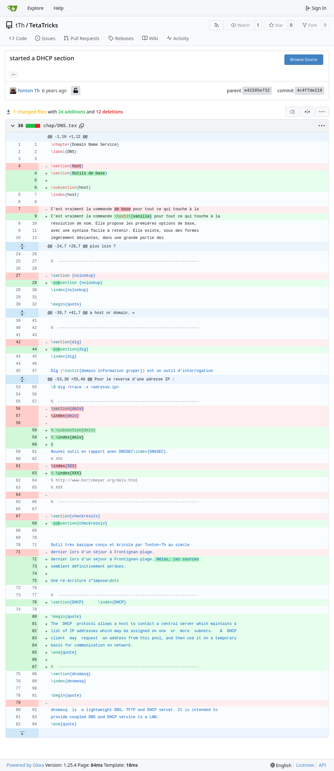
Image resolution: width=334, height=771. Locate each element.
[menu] (322, 112)
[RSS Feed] (216, 25)
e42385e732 (257, 90)
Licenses (305, 765)
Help (58, 8)
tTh (20, 25)
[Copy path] (81, 125)
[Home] (12, 8)
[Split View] (307, 112)
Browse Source (303, 59)
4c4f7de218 (309, 90)
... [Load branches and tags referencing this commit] (14, 74)
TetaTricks (43, 25)
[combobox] (292, 112)
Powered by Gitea (25, 765)
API (322, 765)
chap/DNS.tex (60, 125)
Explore (35, 8)
